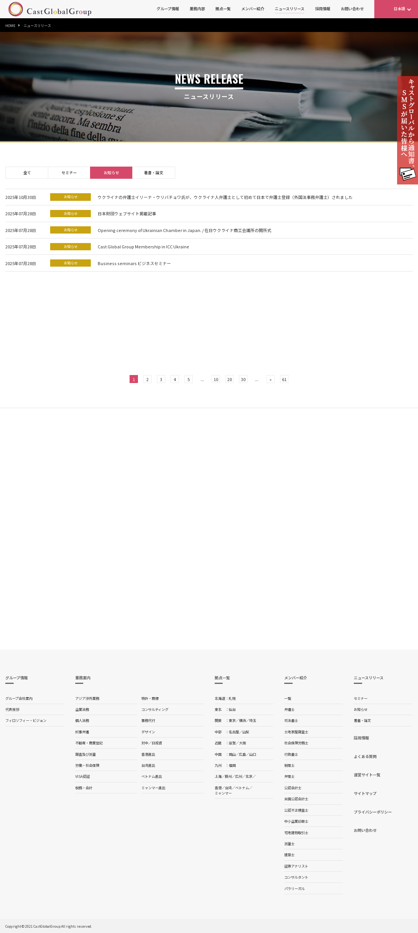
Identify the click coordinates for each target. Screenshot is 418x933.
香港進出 (148, 754)
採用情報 (322, 8)
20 (229, 379)
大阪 (242, 742)
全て (27, 172)
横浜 (242, 720)
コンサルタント (296, 877)
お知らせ (111, 172)
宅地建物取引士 (296, 832)
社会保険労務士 (296, 742)
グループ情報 (168, 8)
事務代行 (148, 720)
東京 (232, 720)
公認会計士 (292, 787)
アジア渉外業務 (87, 698)
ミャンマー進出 (153, 787)
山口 (252, 754)
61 (284, 379)
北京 (248, 776)
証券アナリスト (296, 866)
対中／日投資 (151, 742)
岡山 (232, 754)
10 (216, 379)
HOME (10, 25)
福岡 (232, 765)
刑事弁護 (82, 731)
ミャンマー (223, 793)
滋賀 (232, 742)
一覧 (287, 698)
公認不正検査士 (296, 810)
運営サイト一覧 (367, 774)
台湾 (228, 787)
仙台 (232, 709)
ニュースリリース (289, 8)
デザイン (148, 731)
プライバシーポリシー (373, 812)
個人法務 (82, 720)
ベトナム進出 (151, 776)
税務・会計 (83, 787)
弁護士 (289, 709)
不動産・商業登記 (89, 742)
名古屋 (234, 731)
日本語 (399, 8)
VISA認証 (82, 776)
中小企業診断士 (296, 821)
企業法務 (82, 709)
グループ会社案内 (18, 698)
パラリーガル (294, 888)
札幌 (232, 698)
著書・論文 (153, 172)
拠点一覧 (223, 8)
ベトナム (242, 787)
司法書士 (291, 720)
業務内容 (197, 8)
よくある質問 (365, 756)
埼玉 (252, 720)
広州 (238, 776)
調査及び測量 (85, 754)
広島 (242, 754)
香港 (218, 787)
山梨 (245, 731)
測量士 (289, 843)
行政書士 (291, 754)
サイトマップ (365, 793)
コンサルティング (154, 709)
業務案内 (82, 677)
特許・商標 (149, 698)
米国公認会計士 (296, 798)
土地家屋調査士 (296, 731)
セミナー (69, 172)
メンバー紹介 (252, 8)
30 (243, 379)
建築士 (289, 854)
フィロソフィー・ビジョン (25, 720)
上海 (218, 776)
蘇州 (228, 776)
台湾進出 (148, 765)
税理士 (289, 765)
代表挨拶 (12, 709)
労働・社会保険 (87, 765)
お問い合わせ (352, 8)
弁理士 (289, 776)
